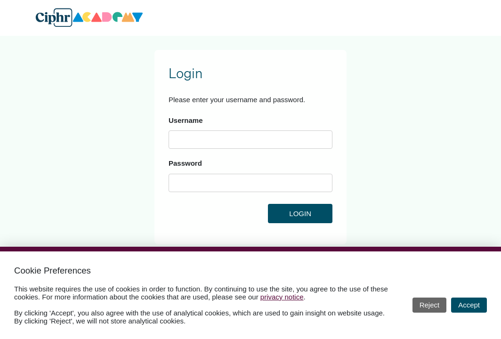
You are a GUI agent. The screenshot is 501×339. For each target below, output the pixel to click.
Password (185, 163)
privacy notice (282, 297)
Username (186, 120)
